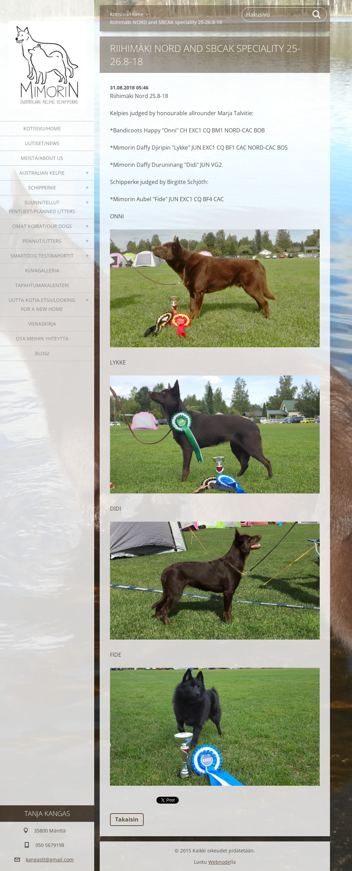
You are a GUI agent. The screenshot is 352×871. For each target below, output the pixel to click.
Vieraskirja (42, 323)
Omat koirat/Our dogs (42, 226)
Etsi (316, 14)
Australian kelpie (42, 173)
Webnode (219, 862)
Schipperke (42, 187)
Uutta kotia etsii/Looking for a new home (42, 304)
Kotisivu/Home (42, 128)
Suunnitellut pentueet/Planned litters (42, 207)
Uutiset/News (42, 143)
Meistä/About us (42, 158)
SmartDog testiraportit (42, 255)
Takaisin (127, 819)
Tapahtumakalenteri (42, 285)
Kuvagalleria (42, 270)
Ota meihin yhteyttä (42, 338)
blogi (42, 353)
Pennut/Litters (42, 241)
